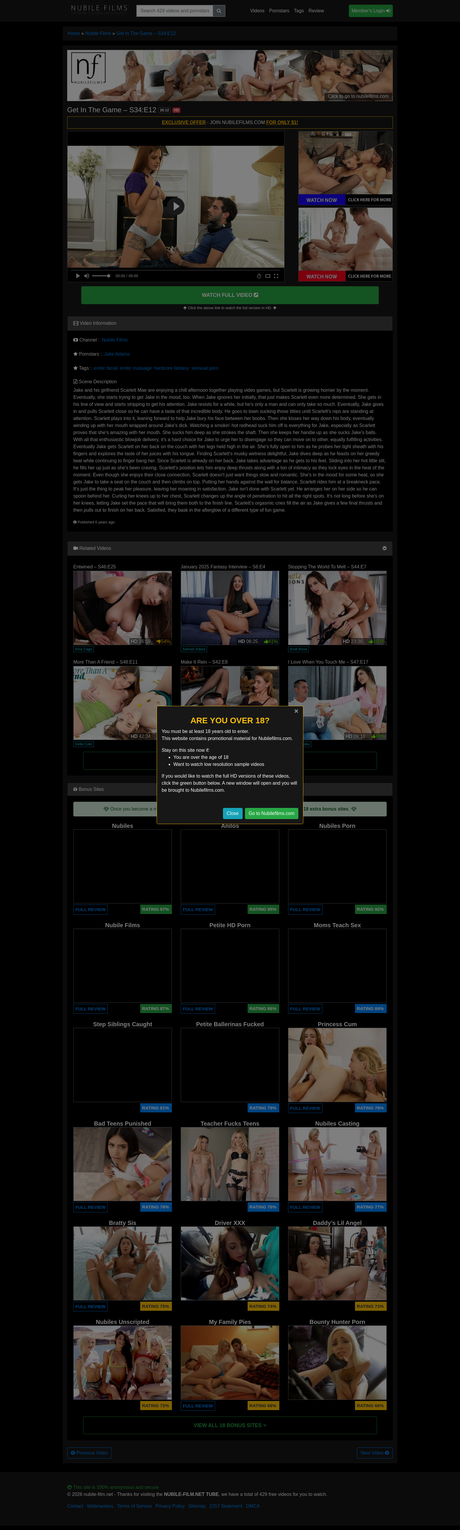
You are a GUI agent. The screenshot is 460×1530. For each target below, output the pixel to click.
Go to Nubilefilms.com (272, 813)
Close (233, 813)
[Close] (296, 711)
